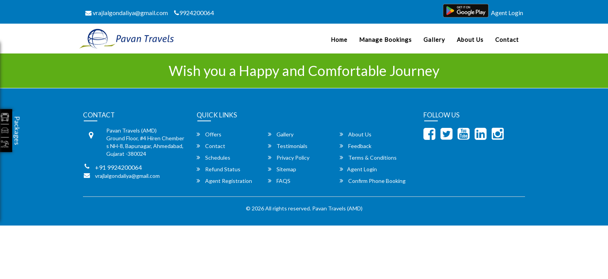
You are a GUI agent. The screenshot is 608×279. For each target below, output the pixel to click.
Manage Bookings (385, 39)
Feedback (355, 146)
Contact (507, 39)
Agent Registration (224, 180)
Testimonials (287, 146)
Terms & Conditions (368, 157)
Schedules (213, 157)
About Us (470, 39)
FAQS (279, 180)
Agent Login (507, 12)
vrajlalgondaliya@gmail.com (126, 12)
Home (339, 39)
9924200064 (194, 12)
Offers (209, 134)
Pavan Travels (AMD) (337, 208)
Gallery (434, 39)
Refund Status (218, 169)
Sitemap (282, 169)
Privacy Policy (288, 157)
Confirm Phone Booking (373, 180)
